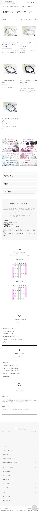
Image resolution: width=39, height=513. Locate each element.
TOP (34, 507)
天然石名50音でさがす (10, 176)
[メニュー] (36, 2)
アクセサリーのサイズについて (10, 336)
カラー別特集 (7, 192)
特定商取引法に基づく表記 (10, 462)
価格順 (30, 19)
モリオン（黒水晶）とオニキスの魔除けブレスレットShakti (28, 82)
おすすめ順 (24, 19)
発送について (5, 396)
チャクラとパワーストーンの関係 (11, 373)
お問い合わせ (6, 500)
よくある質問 (6, 376)
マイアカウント (7, 483)
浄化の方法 (5, 362)
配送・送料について (8, 450)
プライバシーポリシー (8, 467)
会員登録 (5, 487)
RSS (4, 479)
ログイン (5, 492)
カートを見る (6, 496)
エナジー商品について (8, 331)
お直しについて (7, 342)
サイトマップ (6, 475)
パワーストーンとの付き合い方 (10, 368)
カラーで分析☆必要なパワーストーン (12, 370)
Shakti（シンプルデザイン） (27, 6)
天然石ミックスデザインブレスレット (13, 6)
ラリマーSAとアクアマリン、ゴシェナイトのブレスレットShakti (10, 44)
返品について (6, 454)
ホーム (3, 6)
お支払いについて (6, 406)
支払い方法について (8, 458)
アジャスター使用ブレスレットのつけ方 (13, 339)
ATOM (8, 479)
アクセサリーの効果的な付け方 (10, 365)
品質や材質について (8, 333)
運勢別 (6, 184)
